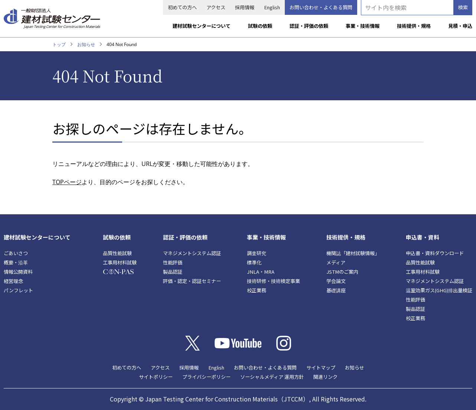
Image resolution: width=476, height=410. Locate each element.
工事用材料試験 (120, 262)
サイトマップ (320, 367)
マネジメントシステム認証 (192, 253)
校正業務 (256, 290)
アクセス (215, 7)
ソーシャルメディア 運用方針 (272, 376)
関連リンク (325, 376)
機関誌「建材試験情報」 (352, 253)
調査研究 (256, 253)
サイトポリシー (156, 376)
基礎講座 (336, 290)
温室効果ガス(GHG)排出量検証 (439, 290)
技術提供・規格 (414, 25)
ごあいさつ (16, 253)
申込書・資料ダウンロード (435, 253)
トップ (59, 44)
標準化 (254, 262)
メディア (335, 262)
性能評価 (172, 262)
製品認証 (172, 271)
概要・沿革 (16, 262)
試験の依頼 (260, 25)
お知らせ (86, 44)
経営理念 (13, 280)
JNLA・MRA (260, 271)
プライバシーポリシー (206, 376)
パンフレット (18, 290)
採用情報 (244, 7)
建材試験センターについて (202, 25)
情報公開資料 (18, 271)
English (272, 7)
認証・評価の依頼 (309, 25)
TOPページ (67, 182)
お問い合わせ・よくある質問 (321, 7)
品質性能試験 (117, 253)
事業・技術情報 (362, 25)
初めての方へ (182, 7)
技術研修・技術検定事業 (273, 280)
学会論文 (336, 280)
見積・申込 (460, 25)
